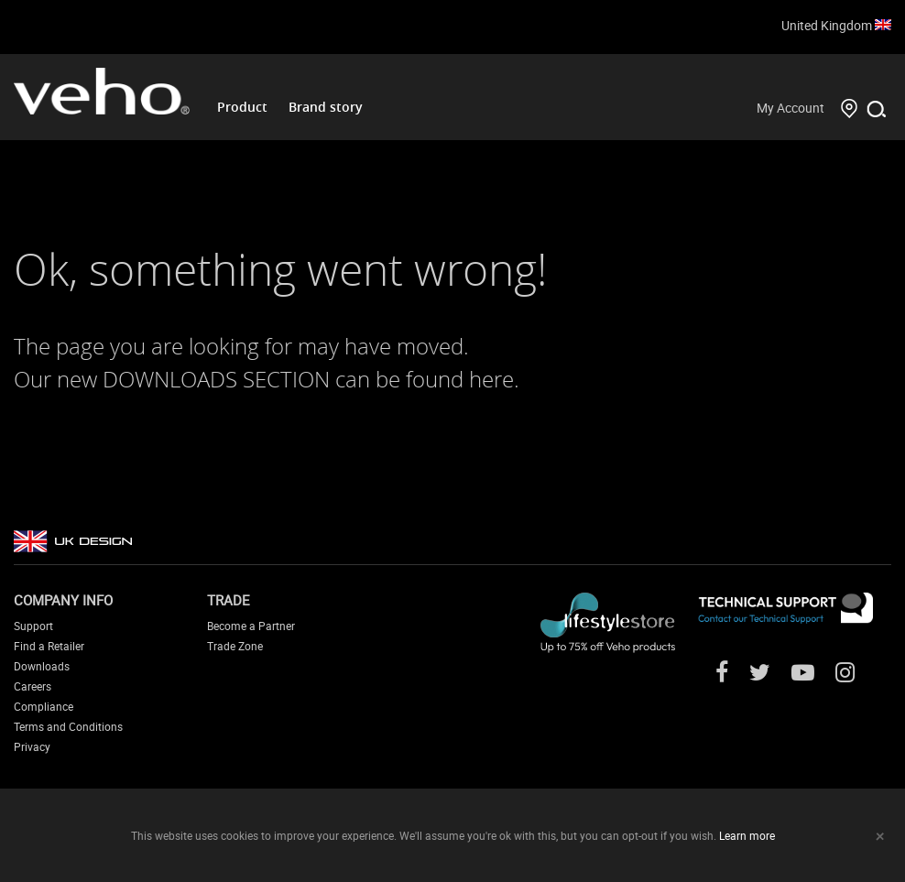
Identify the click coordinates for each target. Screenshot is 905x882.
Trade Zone (235, 645)
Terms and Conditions (68, 726)
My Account (790, 107)
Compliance (43, 706)
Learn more (747, 835)
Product (242, 106)
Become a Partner (251, 625)
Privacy (32, 746)
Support (33, 625)
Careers (32, 686)
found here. (462, 379)
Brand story (326, 106)
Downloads (42, 666)
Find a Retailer (49, 645)
